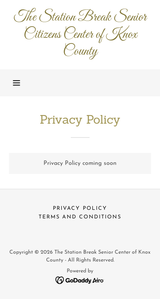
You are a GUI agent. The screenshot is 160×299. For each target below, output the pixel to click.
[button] (16, 82)
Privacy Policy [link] (80, 208)
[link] (80, 34)
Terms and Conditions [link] (80, 217)
